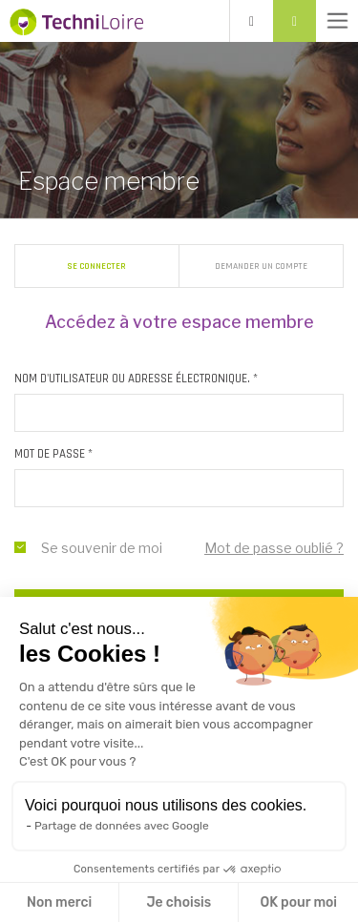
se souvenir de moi (20, 547)
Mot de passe (53, 453)
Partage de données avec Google (121, 825)
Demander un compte (261, 266)
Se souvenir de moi (101, 548)
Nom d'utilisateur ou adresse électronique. (136, 378)
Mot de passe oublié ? (274, 548)
